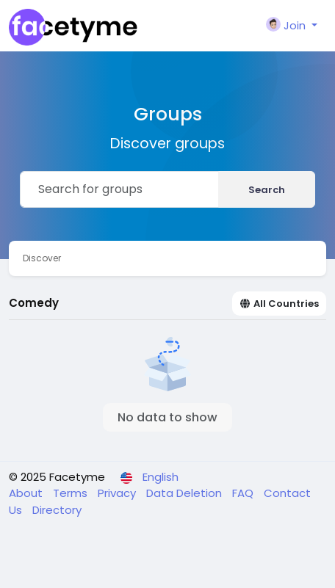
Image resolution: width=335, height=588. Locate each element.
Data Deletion (185, 493)
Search (266, 190)
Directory (57, 510)
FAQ (244, 493)
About (27, 493)
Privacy (118, 493)
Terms (71, 493)
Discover (42, 258)
